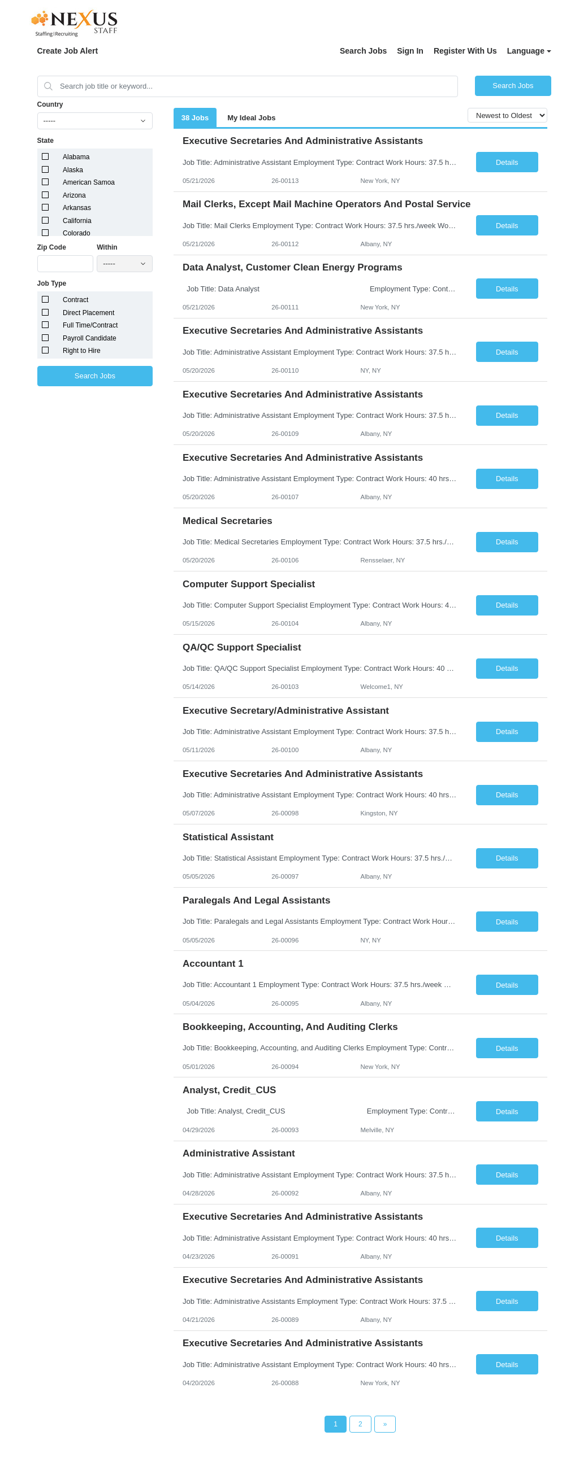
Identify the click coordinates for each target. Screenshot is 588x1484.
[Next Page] (385, 1424)
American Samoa (89, 182)
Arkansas (77, 208)
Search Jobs (363, 50)
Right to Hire (82, 351)
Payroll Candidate (89, 338)
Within (107, 247)
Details (507, 162)
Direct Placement (88, 313)
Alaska (73, 170)
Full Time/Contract (90, 325)
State (45, 141)
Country (50, 104)
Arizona (74, 195)
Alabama (76, 157)
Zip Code (51, 247)
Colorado (76, 233)
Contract (75, 300)
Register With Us (465, 50)
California (77, 221)
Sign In (410, 50)
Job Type (52, 283)
